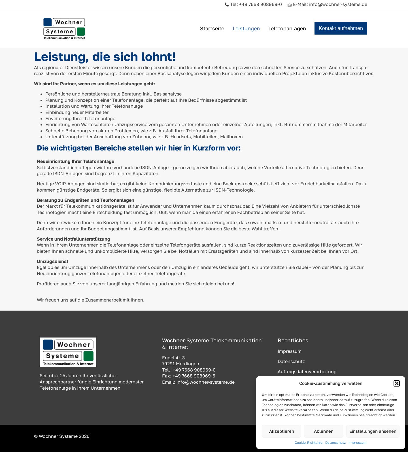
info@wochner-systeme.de (206, 382)
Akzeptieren (281, 431)
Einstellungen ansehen (372, 431)
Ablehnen (323, 431)
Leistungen (246, 28)
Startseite (212, 28)
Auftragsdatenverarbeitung (307, 371)
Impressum (357, 442)
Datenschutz (335, 442)
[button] (397, 383)
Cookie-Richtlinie (308, 442)
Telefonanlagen (287, 28)
